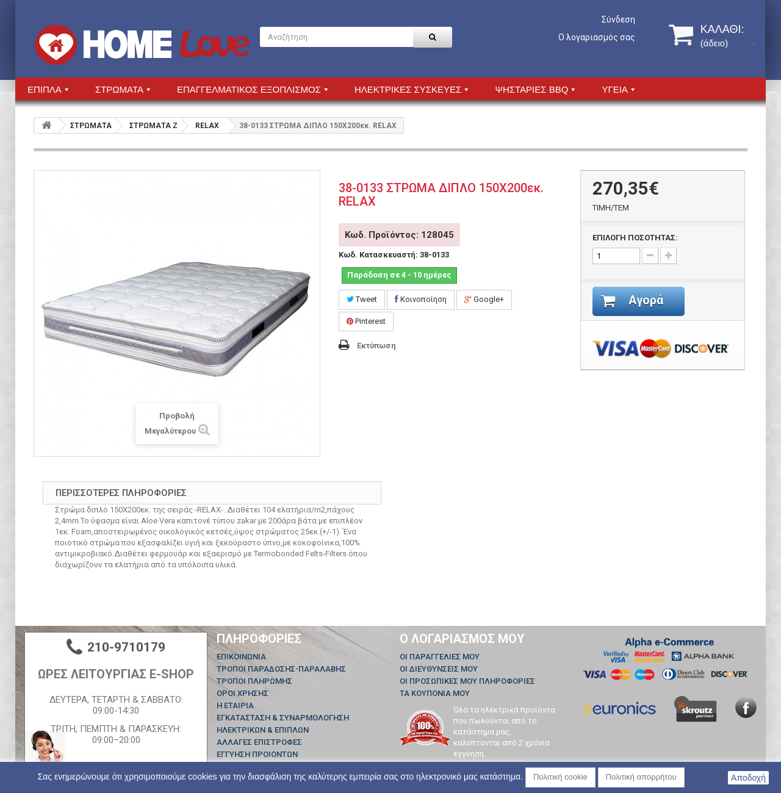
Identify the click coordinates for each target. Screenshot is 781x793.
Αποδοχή (748, 778)
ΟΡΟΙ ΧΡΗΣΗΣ (242, 693)
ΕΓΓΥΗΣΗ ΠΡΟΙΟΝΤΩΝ (257, 754)
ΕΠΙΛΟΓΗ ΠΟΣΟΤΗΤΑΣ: (635, 237)
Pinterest (366, 321)
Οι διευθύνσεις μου (439, 668)
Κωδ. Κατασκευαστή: (378, 254)
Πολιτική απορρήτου (641, 776)
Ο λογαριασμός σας (596, 37)
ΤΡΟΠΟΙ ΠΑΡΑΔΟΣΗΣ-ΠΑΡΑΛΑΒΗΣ (281, 668)
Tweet (362, 299)
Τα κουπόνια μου (435, 693)
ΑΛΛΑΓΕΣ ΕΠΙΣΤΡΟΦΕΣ (259, 742)
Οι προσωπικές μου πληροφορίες (467, 681)
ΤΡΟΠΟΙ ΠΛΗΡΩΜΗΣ (254, 681)
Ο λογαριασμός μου (462, 638)
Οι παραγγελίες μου (440, 656)
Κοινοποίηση (421, 299)
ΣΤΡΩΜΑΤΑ (91, 125)
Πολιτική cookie (560, 776)
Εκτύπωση (376, 345)
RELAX (207, 125)
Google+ (484, 299)
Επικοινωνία (241, 656)
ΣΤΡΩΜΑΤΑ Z (153, 125)
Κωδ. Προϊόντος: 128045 (399, 234)
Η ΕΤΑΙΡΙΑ (235, 705)
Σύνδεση (618, 19)
